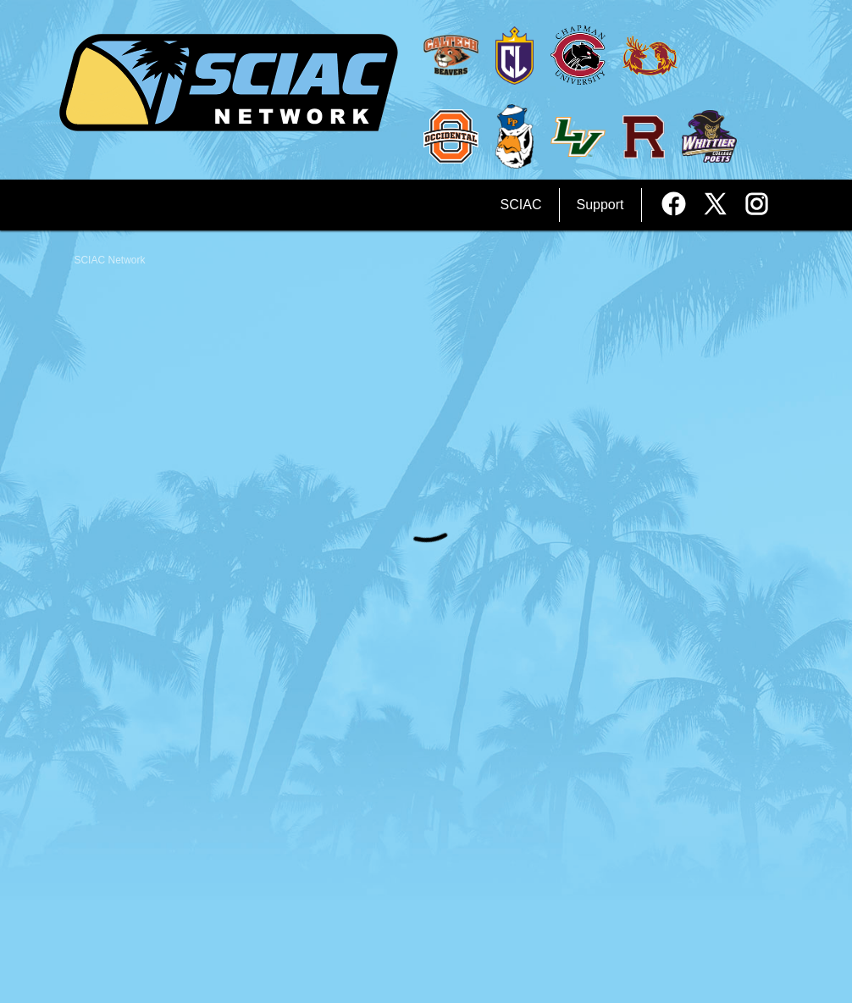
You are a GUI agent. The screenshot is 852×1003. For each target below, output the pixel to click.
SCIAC (521, 204)
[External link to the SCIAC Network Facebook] (679, 205)
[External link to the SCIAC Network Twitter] (721, 205)
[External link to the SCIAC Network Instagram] (757, 205)
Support (600, 204)
